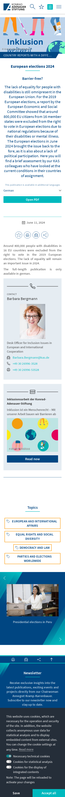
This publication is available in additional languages (32, 184)
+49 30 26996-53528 (23, 370)
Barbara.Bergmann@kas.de (28, 357)
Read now (32, 459)
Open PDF (32, 200)
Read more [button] (26, 749)
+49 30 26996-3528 (22, 363)
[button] (4, 578)
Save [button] (16, 793)
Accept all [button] (49, 793)
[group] (33, 604)
